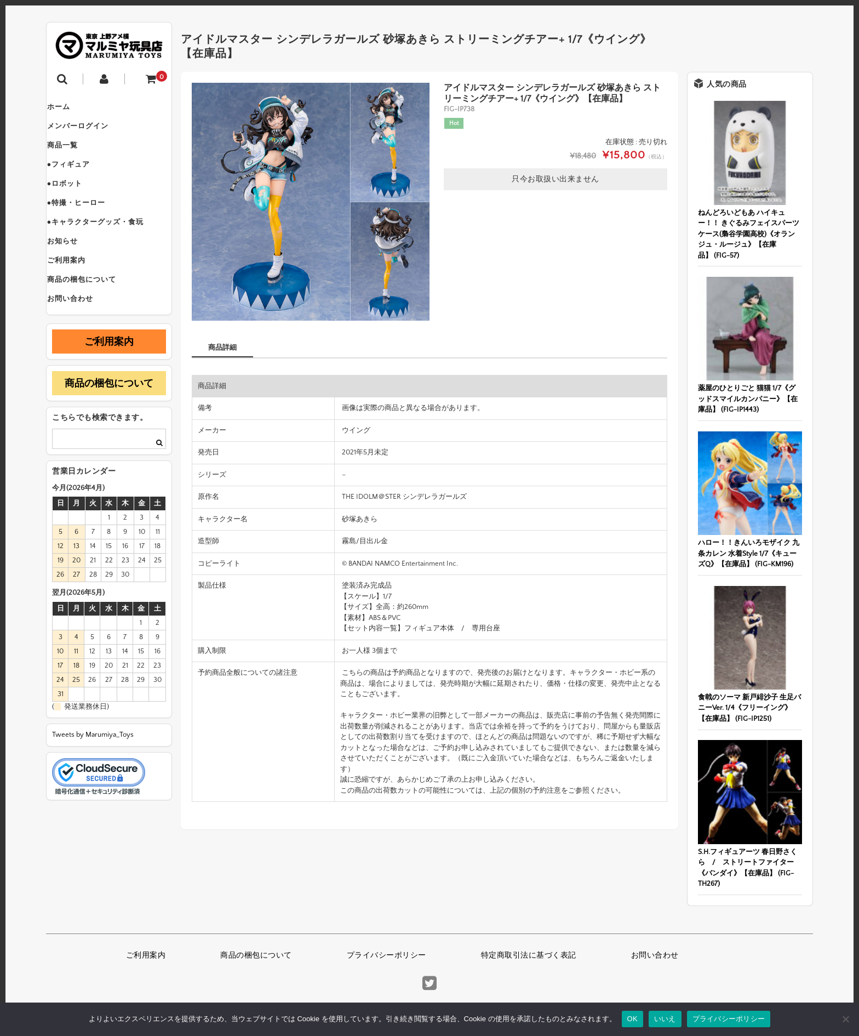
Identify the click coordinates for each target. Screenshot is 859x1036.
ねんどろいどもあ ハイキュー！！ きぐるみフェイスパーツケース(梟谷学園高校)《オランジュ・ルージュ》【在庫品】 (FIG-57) (748, 234)
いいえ (665, 1019)
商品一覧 (73, 154)
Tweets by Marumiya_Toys (93, 776)
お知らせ (73, 270)
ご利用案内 (77, 293)
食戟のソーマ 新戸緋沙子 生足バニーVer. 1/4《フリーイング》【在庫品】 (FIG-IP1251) (749, 707)
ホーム (69, 108)
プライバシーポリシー (386, 955)
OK (632, 1019)
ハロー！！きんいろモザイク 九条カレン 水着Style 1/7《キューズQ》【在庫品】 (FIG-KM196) (748, 553)
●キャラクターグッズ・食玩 (106, 247)
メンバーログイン (88, 131)
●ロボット (75, 200)
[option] (311, 202)
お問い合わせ (81, 339)
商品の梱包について (92, 316)
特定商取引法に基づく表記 (528, 955)
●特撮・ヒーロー (87, 223)
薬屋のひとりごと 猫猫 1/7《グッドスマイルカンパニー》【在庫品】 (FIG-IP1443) (748, 398)
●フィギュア (79, 177)
